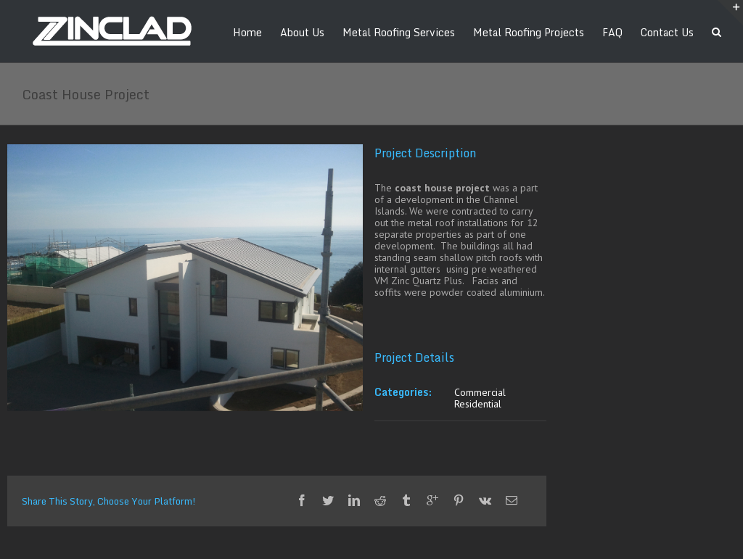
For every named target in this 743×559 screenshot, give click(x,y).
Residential (477, 403)
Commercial (480, 392)
